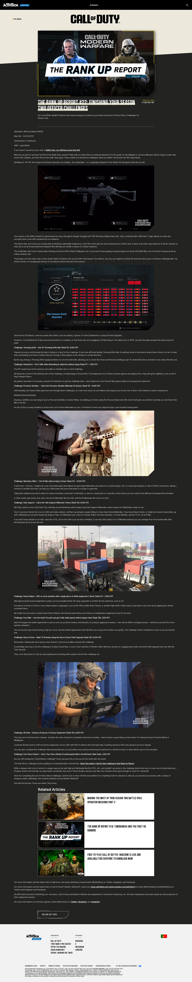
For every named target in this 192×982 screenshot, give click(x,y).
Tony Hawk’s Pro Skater (61, 944)
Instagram (79, 947)
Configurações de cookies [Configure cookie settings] (103, 966)
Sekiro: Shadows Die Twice (62, 953)
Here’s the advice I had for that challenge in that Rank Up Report (107, 763)
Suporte (43, 966)
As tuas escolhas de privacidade (126, 966)
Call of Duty (56, 941)
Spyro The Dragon (58, 947)
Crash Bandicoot (58, 950)
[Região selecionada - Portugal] (164, 936)
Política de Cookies (86, 966)
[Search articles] (187, 5)
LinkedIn (78, 950)
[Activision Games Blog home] (34, 937)
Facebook (79, 941)
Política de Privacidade (70, 966)
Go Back (16, 19)
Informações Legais (31, 966)
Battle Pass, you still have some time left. (63, 150)
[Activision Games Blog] (16, 5)
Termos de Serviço (54, 966)
